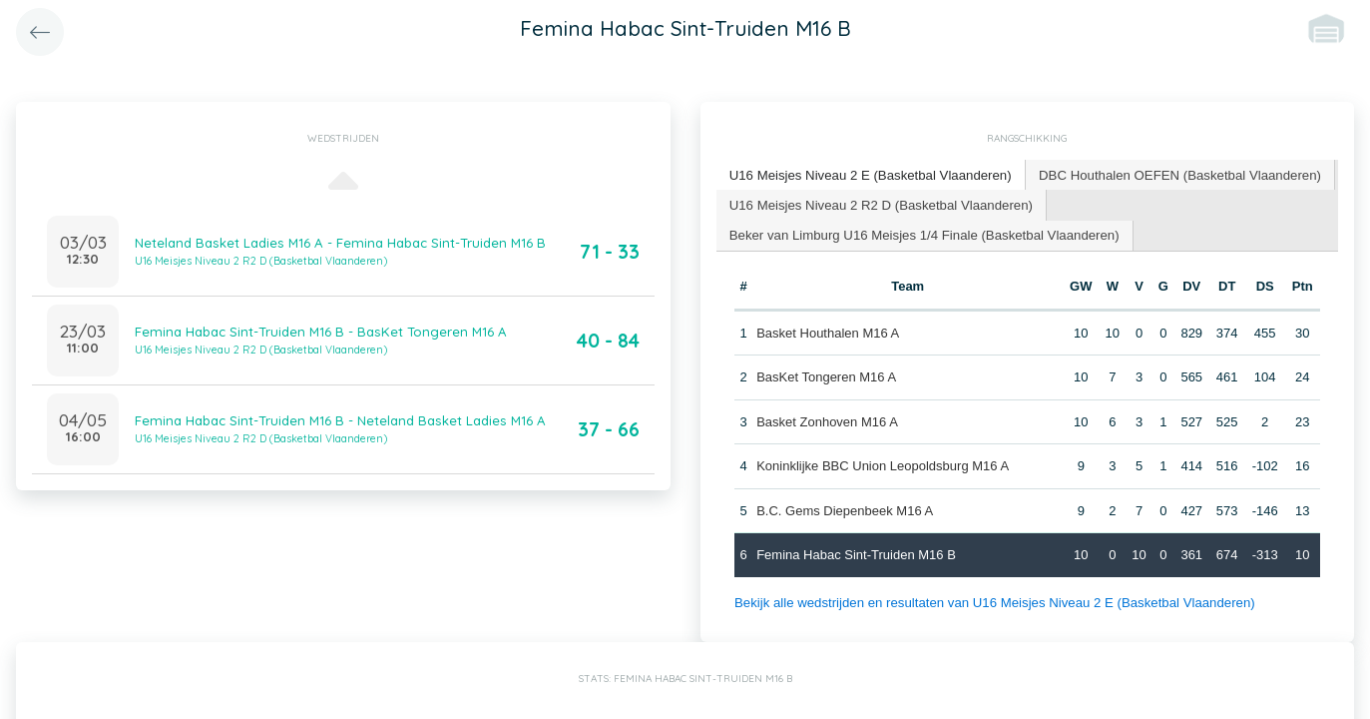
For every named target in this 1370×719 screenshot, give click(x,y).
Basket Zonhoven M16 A (827, 419)
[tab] (868, 175)
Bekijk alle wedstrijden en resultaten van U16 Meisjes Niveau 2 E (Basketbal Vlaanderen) (990, 600)
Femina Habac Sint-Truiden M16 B (856, 553)
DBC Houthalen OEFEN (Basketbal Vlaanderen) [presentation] (1172, 174)
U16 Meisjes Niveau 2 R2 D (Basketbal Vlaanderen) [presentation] (878, 203)
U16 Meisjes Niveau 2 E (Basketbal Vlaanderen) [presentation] (868, 174)
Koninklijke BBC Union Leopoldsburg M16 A (882, 464)
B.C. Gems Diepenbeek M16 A (844, 508)
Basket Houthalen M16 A (827, 331)
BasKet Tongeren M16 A (826, 375)
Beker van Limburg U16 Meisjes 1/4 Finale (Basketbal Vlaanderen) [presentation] (921, 233)
